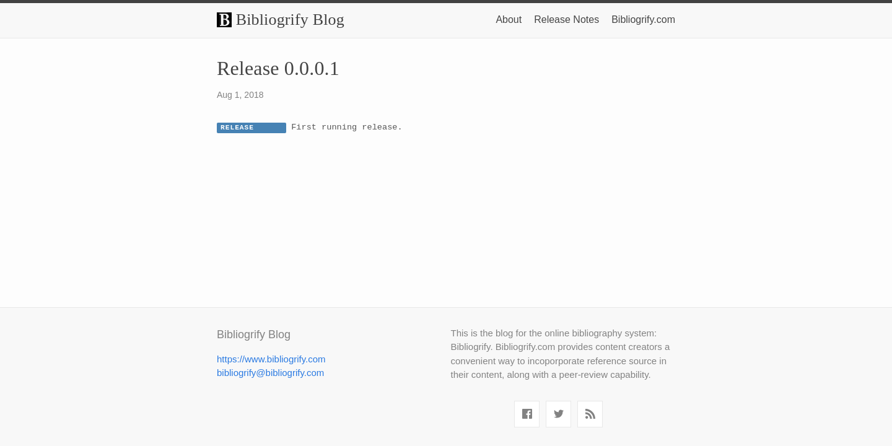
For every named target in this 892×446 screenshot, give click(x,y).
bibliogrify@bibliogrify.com (270, 372)
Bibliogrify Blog (280, 19)
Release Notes (566, 19)
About (509, 19)
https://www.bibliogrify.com (271, 359)
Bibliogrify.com (643, 19)
